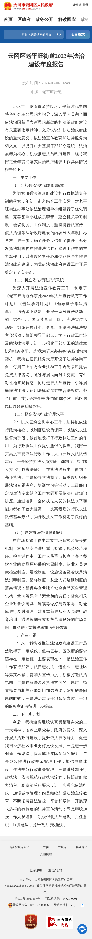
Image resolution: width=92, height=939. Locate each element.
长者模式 (78, 34)
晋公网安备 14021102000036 (28, 905)
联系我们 (55, 871)
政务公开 (44, 19)
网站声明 (37, 871)
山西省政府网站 (19, 847)
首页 (8, 19)
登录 (85, 5)
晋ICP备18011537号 (27, 898)
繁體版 (76, 5)
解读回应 (67, 19)
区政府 (24, 19)
